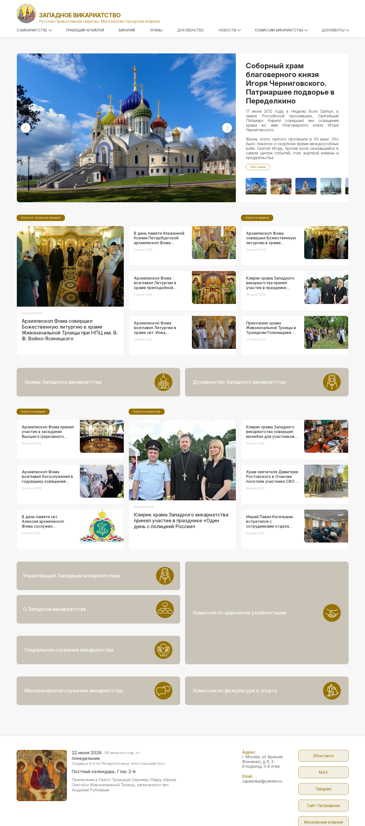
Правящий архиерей (85, 30)
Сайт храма (258, 167)
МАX (323, 738)
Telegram (323, 755)
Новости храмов (257, 258)
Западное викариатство (80, 15)
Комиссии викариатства (281, 30)
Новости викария (33, 452)
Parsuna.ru (272, 812)
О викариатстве (34, 30)
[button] (26, 128)
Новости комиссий (146, 452)
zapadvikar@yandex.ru (262, 747)
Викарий (127, 30)
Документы (335, 30)
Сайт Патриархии (323, 772)
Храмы (156, 30)
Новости (230, 30)
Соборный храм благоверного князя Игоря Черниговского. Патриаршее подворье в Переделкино (290, 83)
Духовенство (190, 30)
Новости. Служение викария (41, 258)
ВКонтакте (323, 722)
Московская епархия (323, 788)
